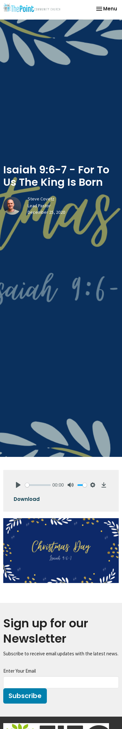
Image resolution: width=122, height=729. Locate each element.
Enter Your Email (19, 671)
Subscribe (25, 695)
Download (27, 499)
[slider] (38, 485)
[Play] (18, 485)
